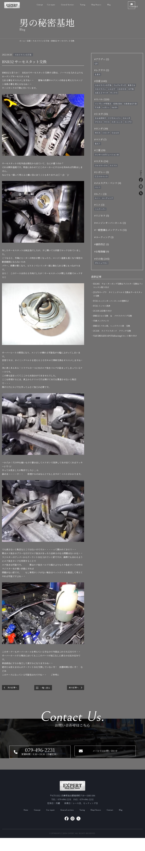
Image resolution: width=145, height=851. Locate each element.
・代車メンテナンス (101, 320)
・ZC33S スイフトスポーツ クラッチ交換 (112, 330)
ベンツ (97, 187)
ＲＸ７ (97, 143)
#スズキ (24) (101, 161)
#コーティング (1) (104, 237)
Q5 (96, 63)
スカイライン (100, 89)
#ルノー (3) (100, 194)
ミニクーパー (100, 209)
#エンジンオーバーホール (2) (110, 223)
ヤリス (107, 122)
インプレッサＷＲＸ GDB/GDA (108, 103)
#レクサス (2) (101, 70)
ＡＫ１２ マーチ (101, 92)
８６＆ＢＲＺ (100, 118)
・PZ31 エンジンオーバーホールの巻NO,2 (111, 300)
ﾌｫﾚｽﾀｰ (115, 107)
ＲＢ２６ (131, 85)
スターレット (117, 122)
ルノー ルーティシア (104, 198)
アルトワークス (101, 165)
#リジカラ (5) (101, 215)
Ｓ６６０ (115, 132)
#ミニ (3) (99, 204)
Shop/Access (88, 4)
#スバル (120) (101, 99)
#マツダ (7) (100, 139)
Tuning (83, 823)
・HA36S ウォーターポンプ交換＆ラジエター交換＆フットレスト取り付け (118, 285)
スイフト (113, 165)
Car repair (43, 4)
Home (21, 823)
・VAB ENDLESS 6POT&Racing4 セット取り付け (115, 335)
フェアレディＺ (119, 85)
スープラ (128, 122)
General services (67, 823)
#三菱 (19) (99, 150)
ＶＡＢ (97, 107)
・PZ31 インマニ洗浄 (101, 305)
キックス (114, 92)
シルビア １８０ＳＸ (117, 89)
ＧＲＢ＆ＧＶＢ (130, 103)
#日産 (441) (100, 81)
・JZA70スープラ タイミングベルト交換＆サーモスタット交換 (117, 294)
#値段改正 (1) (101, 244)
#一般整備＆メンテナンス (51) (110, 230)
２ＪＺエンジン (114, 118)
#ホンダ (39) (101, 128)
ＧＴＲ (131, 89)
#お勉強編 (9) (101, 251)
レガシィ (106, 107)
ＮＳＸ (97, 132)
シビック (106, 132)
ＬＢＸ (97, 74)
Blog (100, 4)
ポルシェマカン (101, 263)
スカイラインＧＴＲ (23, 54)
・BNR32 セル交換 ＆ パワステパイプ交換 (112, 315)
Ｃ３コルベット (101, 176)
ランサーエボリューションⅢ (107, 154)
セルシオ (126, 118)
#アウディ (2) (101, 59)
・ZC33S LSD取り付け (102, 310)
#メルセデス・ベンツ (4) (107, 183)
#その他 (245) (101, 258)
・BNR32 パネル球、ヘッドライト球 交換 (111, 325)
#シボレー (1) (101, 172)
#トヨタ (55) (101, 114)
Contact (114, 823)
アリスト (98, 122)
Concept (31, 4)
